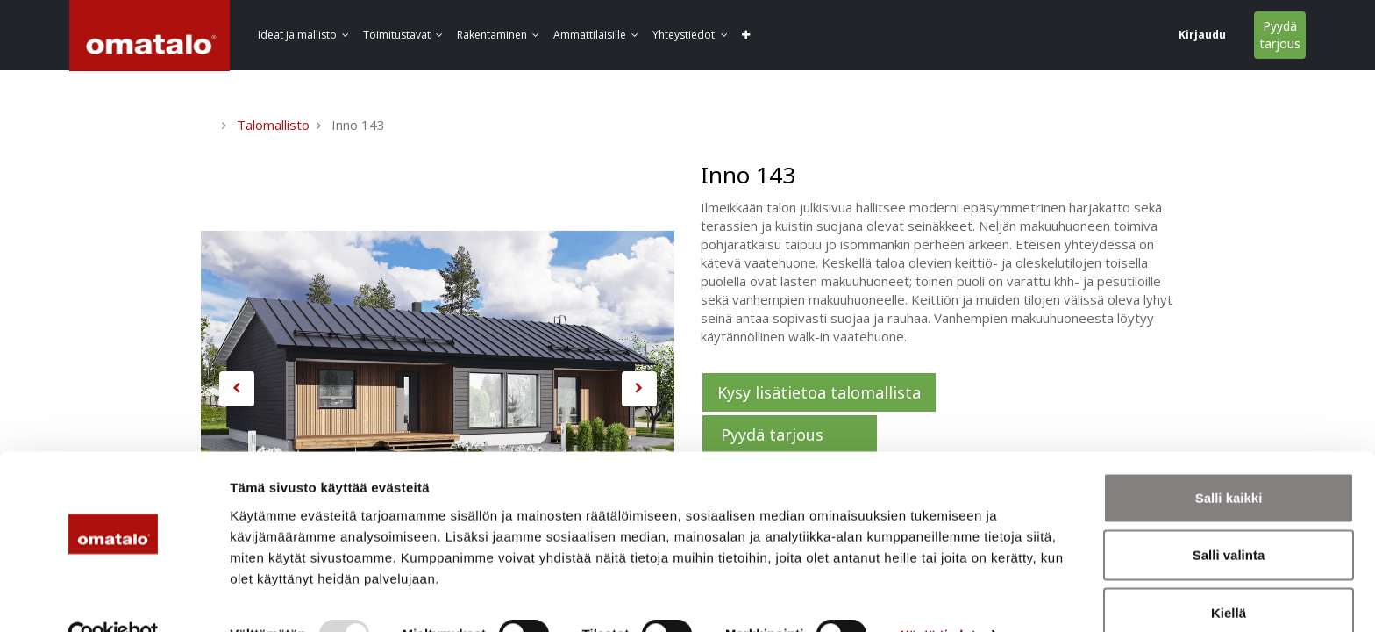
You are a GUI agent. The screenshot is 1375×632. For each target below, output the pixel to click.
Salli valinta (1229, 517)
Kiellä (1228, 574)
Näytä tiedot (938, 597)
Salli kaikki (1229, 459)
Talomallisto (273, 124)
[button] (952, 35)
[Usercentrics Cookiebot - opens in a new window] (113, 598)
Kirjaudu (1070, 34)
